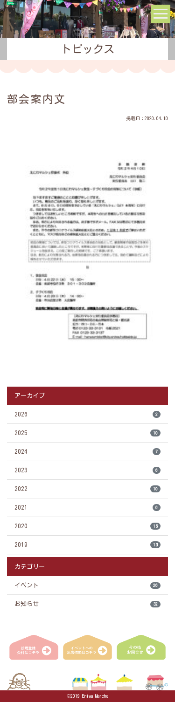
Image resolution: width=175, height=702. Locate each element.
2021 (87, 507)
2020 (87, 526)
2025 (87, 432)
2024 (87, 451)
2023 (87, 470)
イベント (87, 585)
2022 (87, 488)
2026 (87, 414)
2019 (87, 544)
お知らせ (87, 604)
